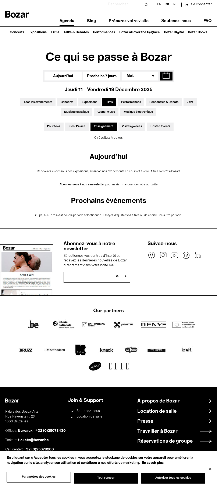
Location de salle (89, 416)
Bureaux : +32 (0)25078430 (42, 430)
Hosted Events (160, 126)
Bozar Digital (174, 32)
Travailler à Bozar (157, 431)
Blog (91, 21)
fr (167, 4)
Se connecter (201, 4)
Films (55, 32)
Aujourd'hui (63, 76)
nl (175, 4)
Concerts (17, 32)
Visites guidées (132, 126)
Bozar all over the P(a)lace (139, 32)
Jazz (190, 102)
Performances (104, 32)
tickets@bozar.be (33, 440)
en (159, 4)
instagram (163, 255)
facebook (151, 255)
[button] (166, 76)
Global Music (106, 112)
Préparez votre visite (129, 21)
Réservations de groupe (165, 441)
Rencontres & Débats (163, 102)
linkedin (197, 255)
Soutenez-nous (176, 21)
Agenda (67, 21)
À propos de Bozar (158, 401)
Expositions (37, 32)
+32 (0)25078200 (39, 449)
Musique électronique (138, 112)
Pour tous (53, 126)
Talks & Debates (76, 32)
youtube (174, 255)
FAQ (207, 21)
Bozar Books (197, 32)
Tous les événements (38, 102)
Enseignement (103, 126)
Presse (145, 421)
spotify (186, 255)
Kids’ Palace (77, 126)
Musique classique (76, 112)
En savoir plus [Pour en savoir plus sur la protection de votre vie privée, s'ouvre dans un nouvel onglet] (153, 467)
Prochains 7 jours (102, 76)
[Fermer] (210, 473)
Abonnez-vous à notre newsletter (82, 184)
